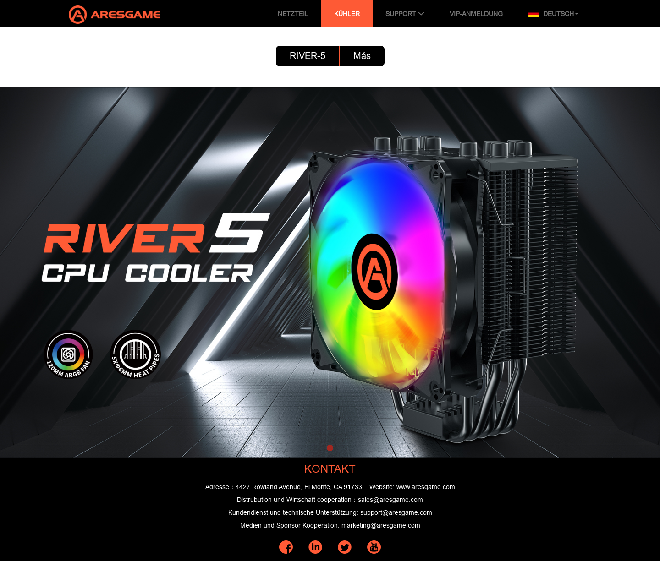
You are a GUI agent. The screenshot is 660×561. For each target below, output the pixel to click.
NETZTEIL (293, 13)
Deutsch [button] (553, 13)
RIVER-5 (307, 55)
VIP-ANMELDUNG (476, 13)
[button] (330, 448)
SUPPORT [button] (404, 13)
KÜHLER (347, 13)
